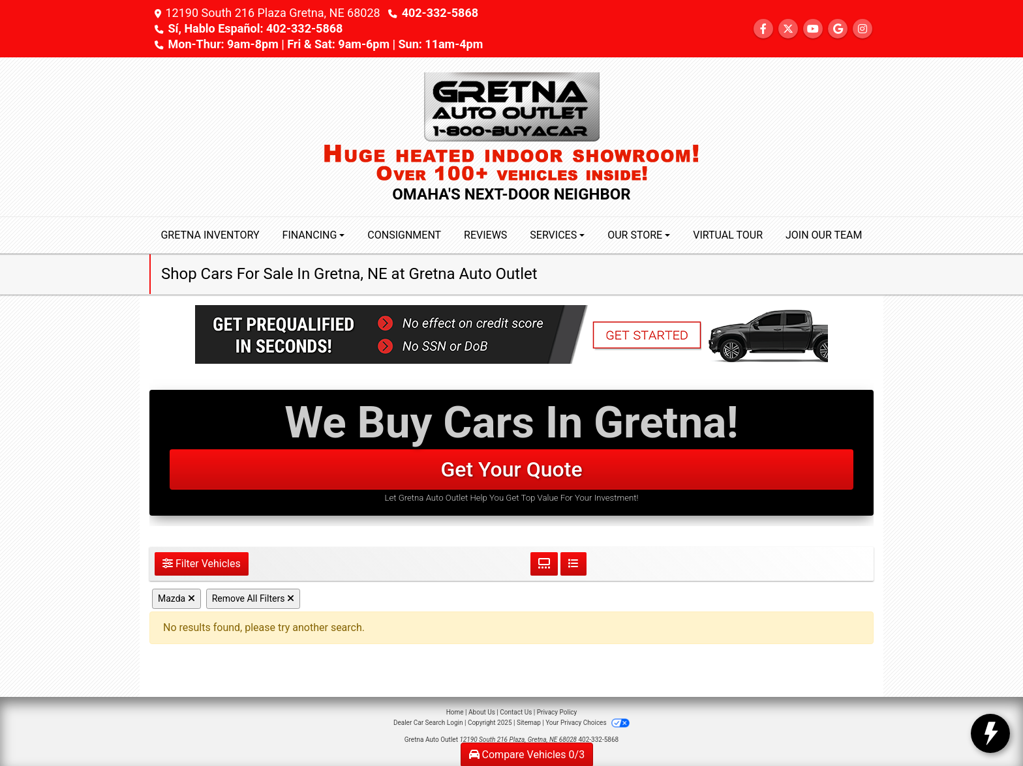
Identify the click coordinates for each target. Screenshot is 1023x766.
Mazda (176, 598)
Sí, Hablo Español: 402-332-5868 (255, 28)
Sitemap (529, 722)
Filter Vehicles (201, 563)
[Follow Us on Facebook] (763, 29)
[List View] (573, 564)
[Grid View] (544, 564)
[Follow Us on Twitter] (788, 29)
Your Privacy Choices (587, 722)
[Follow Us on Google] (837, 29)
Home (455, 712)
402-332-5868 (440, 13)
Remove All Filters (253, 598)
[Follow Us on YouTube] (813, 29)
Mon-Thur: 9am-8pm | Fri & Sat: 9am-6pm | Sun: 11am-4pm (325, 44)
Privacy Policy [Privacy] (557, 712)
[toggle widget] (990, 733)
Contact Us (516, 712)
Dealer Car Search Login (428, 722)
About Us (481, 712)
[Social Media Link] (862, 29)
